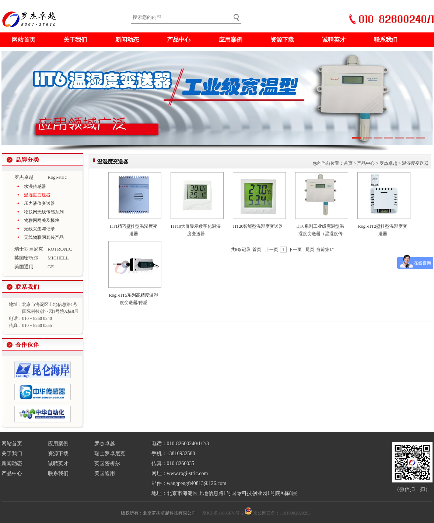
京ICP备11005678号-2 (223, 513)
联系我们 (386, 39)
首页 (348, 163)
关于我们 (75, 39)
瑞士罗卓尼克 (109, 453)
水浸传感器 (35, 186)
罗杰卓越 (388, 163)
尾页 (309, 249)
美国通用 (104, 473)
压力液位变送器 (39, 203)
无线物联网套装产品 (44, 237)
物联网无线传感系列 (44, 212)
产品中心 (178, 39)
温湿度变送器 (37, 195)
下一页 (295, 249)
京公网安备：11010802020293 (282, 513)
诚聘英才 (334, 39)
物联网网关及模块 (41, 220)
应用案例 (230, 39)
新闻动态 (127, 39)
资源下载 (282, 39)
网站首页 (23, 39)
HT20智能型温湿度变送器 (258, 226)
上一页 (271, 249)
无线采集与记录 (39, 228)
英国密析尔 (107, 463)
